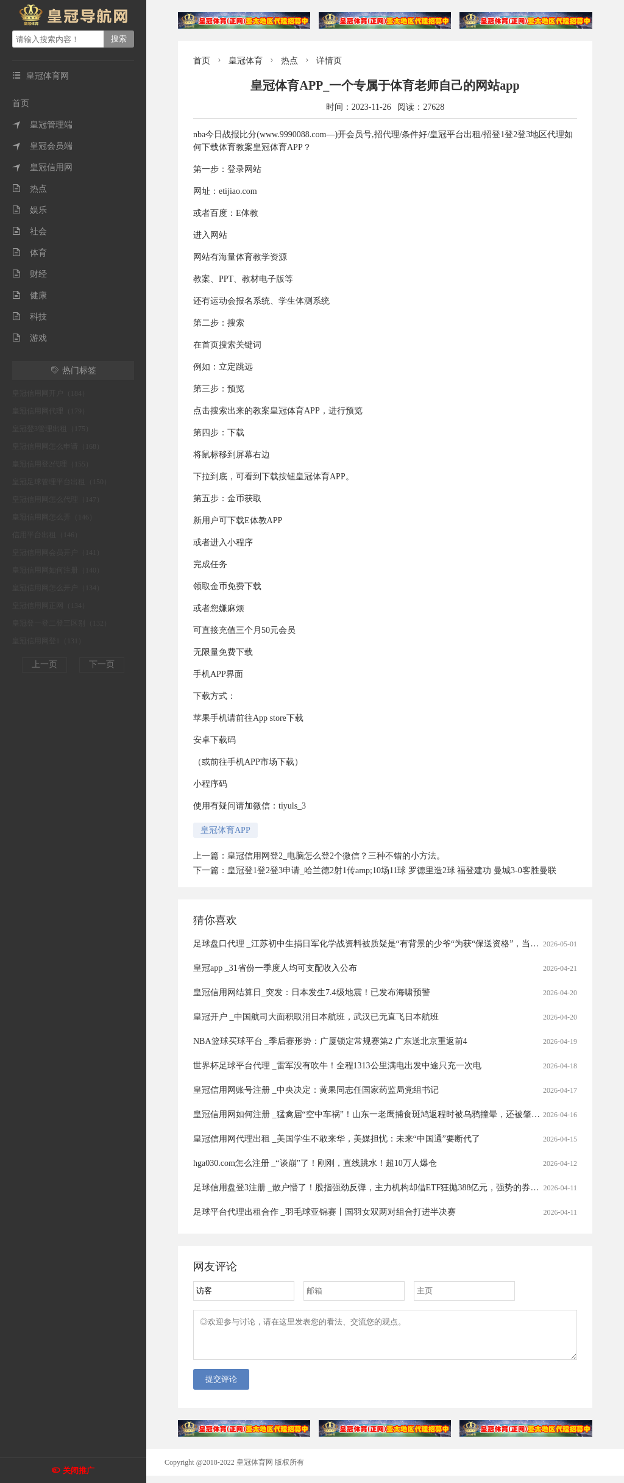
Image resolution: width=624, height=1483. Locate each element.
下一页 (102, 664)
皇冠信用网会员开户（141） (58, 552)
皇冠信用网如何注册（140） (58, 570)
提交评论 (221, 1386)
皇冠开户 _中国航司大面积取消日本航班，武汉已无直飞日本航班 (316, 1016)
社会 (29, 231)
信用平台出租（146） (47, 535)
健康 (29, 295)
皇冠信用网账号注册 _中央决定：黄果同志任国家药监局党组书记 (316, 1090)
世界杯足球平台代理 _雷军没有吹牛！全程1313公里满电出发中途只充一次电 (337, 1065)
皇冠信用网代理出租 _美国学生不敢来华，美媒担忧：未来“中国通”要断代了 (336, 1138)
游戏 (29, 338)
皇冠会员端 (42, 146)
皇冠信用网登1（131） (48, 641)
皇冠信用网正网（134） (50, 605)
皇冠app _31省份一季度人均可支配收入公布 (275, 968)
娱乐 (29, 210)
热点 (29, 188)
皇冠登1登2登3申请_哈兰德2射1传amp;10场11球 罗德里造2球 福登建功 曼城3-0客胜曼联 (391, 870)
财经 (29, 274)
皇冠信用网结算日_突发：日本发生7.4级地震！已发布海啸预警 (311, 992)
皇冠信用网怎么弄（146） (54, 517)
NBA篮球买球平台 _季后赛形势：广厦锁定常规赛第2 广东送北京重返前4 (330, 1041)
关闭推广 (78, 1470)
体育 (29, 252)
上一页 (44, 664)
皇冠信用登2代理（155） (52, 464)
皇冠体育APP (225, 830)
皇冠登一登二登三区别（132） (61, 623)
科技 (29, 316)
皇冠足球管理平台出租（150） (61, 481)
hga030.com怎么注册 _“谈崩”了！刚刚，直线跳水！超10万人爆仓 (315, 1163)
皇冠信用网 (42, 167)
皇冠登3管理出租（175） (52, 428)
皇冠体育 (246, 60)
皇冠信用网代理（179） (50, 411)
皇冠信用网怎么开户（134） (58, 588)
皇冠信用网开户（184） (50, 393)
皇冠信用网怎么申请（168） (58, 446)
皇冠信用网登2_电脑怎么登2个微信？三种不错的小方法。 (336, 855)
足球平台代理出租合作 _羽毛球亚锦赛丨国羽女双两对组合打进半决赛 (324, 1212)
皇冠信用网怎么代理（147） (58, 499)
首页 (20, 103)
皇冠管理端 (42, 124)
